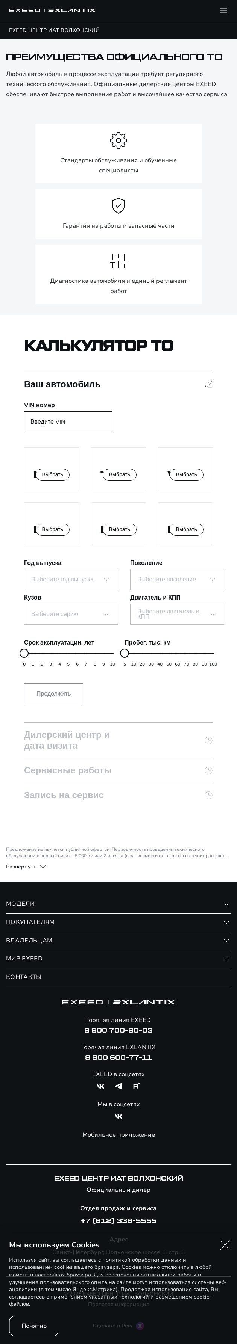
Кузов (32, 598)
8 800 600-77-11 (118, 1058)
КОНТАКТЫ (24, 977)
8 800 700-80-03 (118, 1031)
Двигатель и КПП (155, 598)
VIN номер (39, 405)
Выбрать (52, 475)
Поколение (146, 563)
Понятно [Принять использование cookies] (34, 1325)
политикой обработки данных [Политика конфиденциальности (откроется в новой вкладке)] (141, 1260)
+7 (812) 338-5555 (119, 1221)
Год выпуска (42, 563)
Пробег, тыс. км (148, 643)
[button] (225, 1245)
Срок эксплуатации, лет (59, 643)
